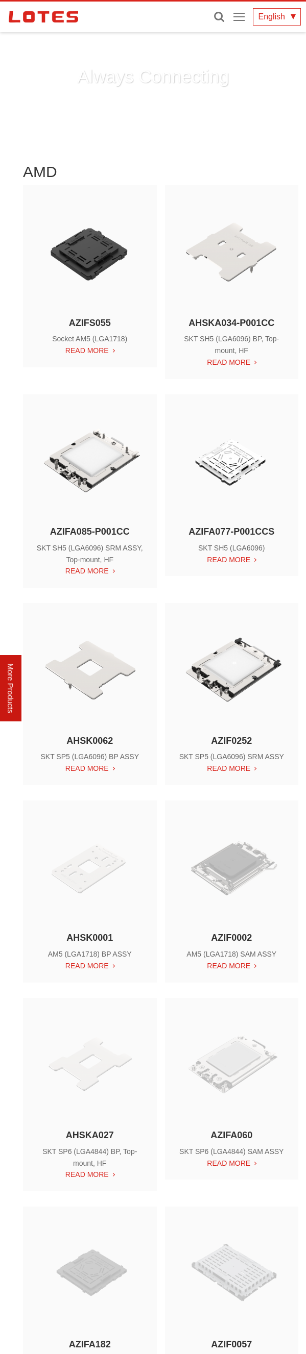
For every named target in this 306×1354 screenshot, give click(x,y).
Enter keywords (219, 17)
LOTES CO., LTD (43, 17)
